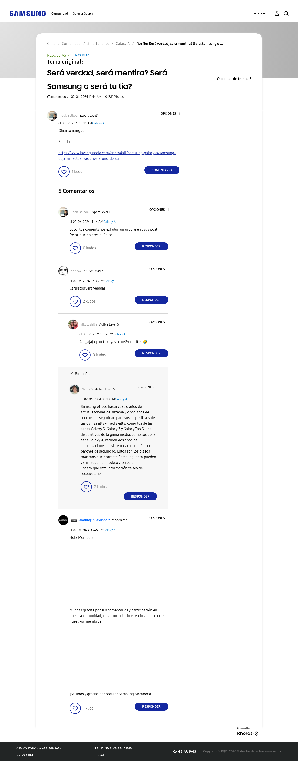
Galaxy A (98, 123)
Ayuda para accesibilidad (38, 748)
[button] (171, 114)
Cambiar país (184, 752)
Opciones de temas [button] (232, 79)
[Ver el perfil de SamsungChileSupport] (94, 520)
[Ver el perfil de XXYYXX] (76, 271)
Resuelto (82, 55)
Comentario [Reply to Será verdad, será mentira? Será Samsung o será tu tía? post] (162, 170)
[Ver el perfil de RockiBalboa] (68, 116)
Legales (102, 755)
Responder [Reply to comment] (151, 246)
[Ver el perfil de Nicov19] (87, 389)
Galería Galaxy (83, 14)
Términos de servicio (114, 748)
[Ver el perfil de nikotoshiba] (88, 325)
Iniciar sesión (260, 13)
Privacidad (26, 755)
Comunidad (59, 14)
